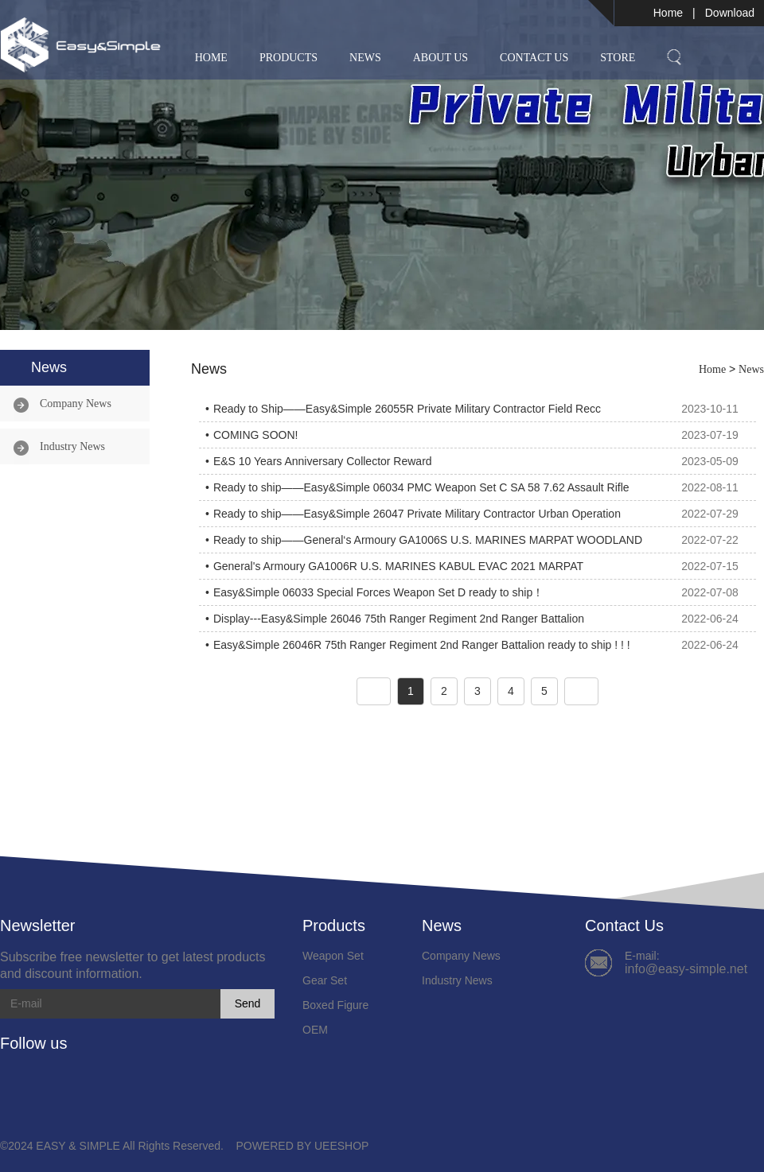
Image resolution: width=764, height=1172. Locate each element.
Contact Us (534, 58)
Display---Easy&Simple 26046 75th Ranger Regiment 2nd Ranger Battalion (398, 618)
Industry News (72, 446)
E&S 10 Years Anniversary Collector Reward (322, 461)
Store (617, 58)
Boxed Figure (335, 1005)
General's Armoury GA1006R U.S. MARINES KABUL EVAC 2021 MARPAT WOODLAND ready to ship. (398, 569)
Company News (75, 403)
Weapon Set (333, 955)
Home (668, 12)
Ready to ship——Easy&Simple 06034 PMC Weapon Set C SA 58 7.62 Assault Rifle (421, 487)
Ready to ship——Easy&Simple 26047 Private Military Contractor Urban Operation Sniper (417, 516)
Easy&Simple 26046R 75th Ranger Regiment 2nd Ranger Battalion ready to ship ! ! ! (421, 644)
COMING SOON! (255, 435)
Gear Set (324, 980)
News (365, 58)
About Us (440, 58)
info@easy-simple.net (686, 969)
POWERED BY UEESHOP (302, 1145)
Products (288, 58)
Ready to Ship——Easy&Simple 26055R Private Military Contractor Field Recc (407, 408)
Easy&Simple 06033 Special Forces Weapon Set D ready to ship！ (378, 592)
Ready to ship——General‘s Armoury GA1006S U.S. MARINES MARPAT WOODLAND (427, 540)
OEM (315, 1029)
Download (729, 12)
